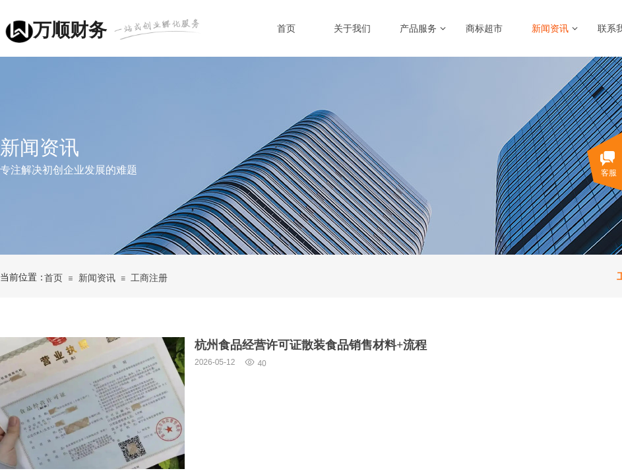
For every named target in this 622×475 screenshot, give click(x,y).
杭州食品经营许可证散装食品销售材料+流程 (311, 345)
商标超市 (484, 29)
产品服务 (418, 29)
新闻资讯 (550, 29)
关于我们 (352, 29)
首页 (286, 29)
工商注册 (149, 278)
